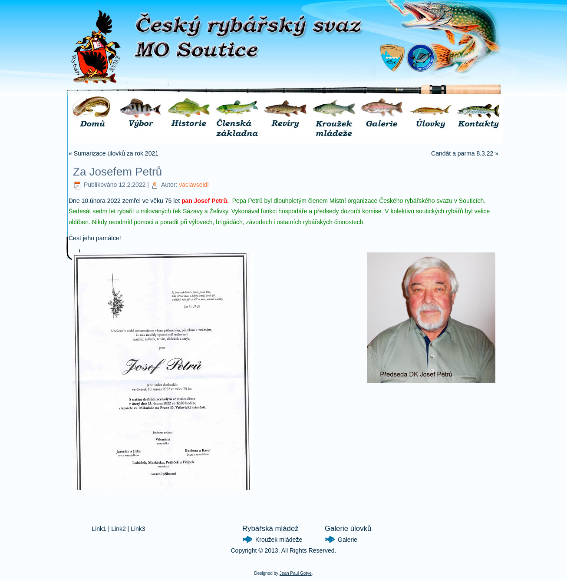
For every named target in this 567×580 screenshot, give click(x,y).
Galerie (347, 539)
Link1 (99, 528)
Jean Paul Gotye (296, 573)
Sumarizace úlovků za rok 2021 (116, 153)
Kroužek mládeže (278, 539)
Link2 (118, 528)
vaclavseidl (193, 184)
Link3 (138, 528)
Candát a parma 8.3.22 (462, 153)
